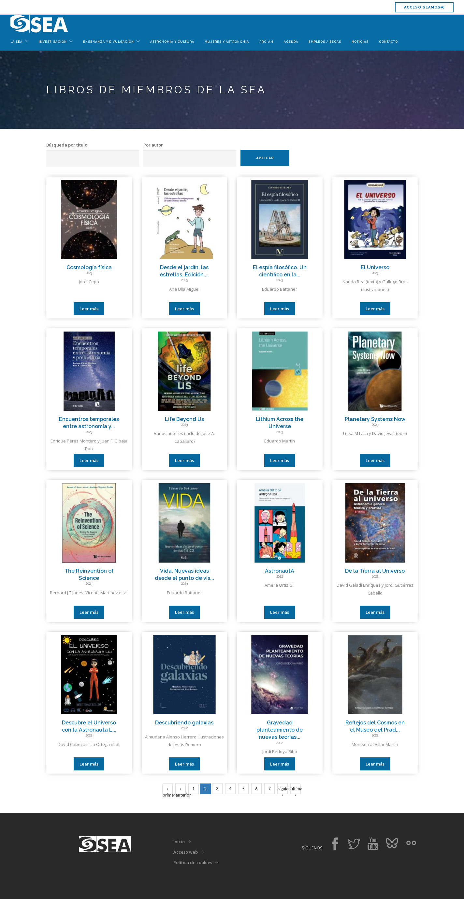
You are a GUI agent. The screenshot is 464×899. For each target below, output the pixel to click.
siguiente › (283, 790)
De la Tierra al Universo (375, 571)
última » (296, 790)
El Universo (375, 267)
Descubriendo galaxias (184, 723)
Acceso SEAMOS (424, 7)
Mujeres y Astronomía (227, 41)
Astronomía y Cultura (172, 41)
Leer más (89, 309)
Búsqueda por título (66, 145)
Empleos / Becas (325, 41)
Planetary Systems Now (375, 419)
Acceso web (185, 852)
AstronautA (279, 571)
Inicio (179, 842)
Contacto (388, 41)
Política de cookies (192, 862)
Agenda (291, 41)
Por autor (153, 145)
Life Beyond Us (184, 419)
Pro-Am (266, 41)
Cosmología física (89, 267)
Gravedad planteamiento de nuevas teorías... (279, 730)
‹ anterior (181, 790)
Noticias (360, 41)
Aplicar (265, 158)
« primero (168, 790)
